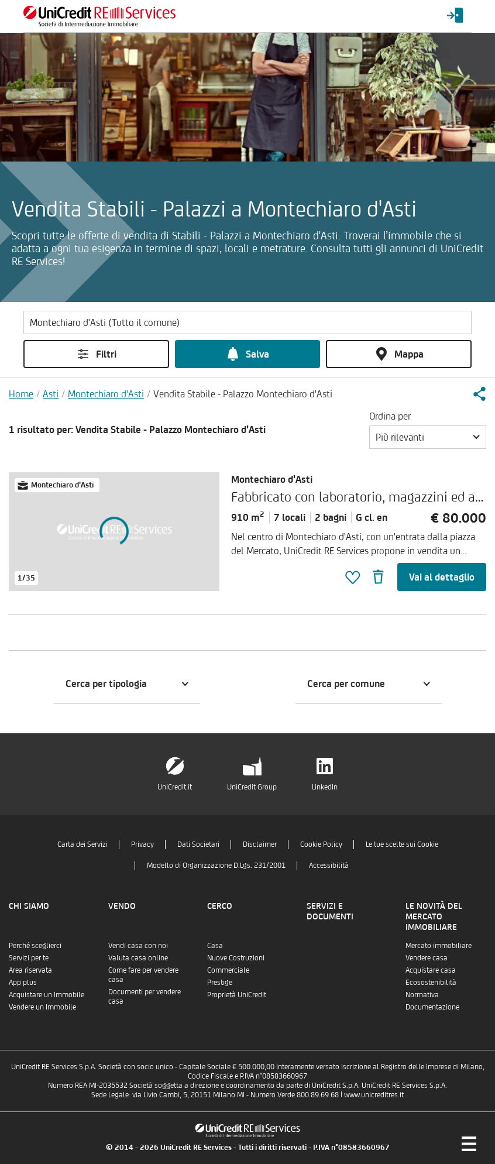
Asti (51, 394)
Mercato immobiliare (438, 945)
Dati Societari (198, 844)
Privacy (142, 844)
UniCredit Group (252, 786)
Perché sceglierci (35, 945)
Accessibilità (329, 865)
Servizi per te (29, 957)
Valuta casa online (138, 957)
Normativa (422, 994)
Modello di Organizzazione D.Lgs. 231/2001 (216, 865)
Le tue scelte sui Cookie (402, 844)
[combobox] (427, 437)
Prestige (219, 982)
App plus (23, 982)
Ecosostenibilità (430, 982)
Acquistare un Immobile (46, 994)
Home (21, 394)
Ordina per (390, 416)
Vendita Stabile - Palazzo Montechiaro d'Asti (242, 394)
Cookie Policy (321, 844)
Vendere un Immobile (42, 1006)
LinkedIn (325, 786)
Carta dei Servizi (82, 844)
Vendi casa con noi (138, 945)
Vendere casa (426, 957)
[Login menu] (455, 16)
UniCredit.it (174, 786)
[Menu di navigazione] (468, 1143)
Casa (215, 945)
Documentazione (432, 1006)
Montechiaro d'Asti (106, 394)
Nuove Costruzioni (235, 957)
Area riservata (30, 970)
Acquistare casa (430, 970)
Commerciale (228, 970)
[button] (479, 394)
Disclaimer (260, 844)
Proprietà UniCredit (236, 994)
